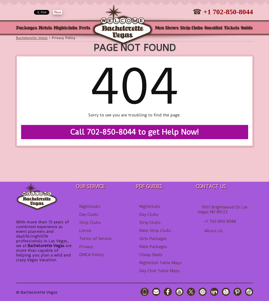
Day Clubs (88, 214)
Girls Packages (153, 238)
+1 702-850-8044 (228, 12)
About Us (213, 230)
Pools (84, 28)
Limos (85, 230)
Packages (26, 28)
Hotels (45, 28)
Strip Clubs (191, 28)
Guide (247, 28)
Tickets (231, 28)
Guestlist (213, 28)
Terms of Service (95, 238)
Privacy (86, 246)
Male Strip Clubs (155, 230)
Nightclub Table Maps (160, 262)
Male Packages (153, 246)
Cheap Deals (151, 254)
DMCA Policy (91, 254)
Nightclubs (66, 28)
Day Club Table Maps (159, 270)
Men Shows (167, 28)
